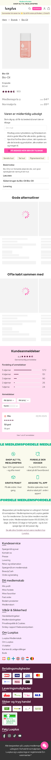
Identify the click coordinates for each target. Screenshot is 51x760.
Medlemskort (8, 604)
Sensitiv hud (8, 158)
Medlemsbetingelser (11, 619)
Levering (6, 560)
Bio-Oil (25, 19)
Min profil (6, 586)
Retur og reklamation (11, 563)
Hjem (4, 19)
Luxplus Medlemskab (11, 638)
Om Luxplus (7, 642)
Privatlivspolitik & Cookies (13, 623)
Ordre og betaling (10, 575)
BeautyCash (7, 571)
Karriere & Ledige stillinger (14, 649)
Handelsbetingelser (11, 616)
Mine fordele (8, 589)
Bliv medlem (37, 8)
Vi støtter (6, 645)
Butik (4, 653)
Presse (5, 556)
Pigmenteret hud (37, 158)
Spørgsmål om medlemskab (14, 567)
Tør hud (22, 158)
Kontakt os (7, 552)
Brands (14, 19)
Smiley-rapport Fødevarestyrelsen (17, 627)
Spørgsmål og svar (10, 549)
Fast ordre (6, 597)
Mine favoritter (9, 593)
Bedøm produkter (10, 601)
